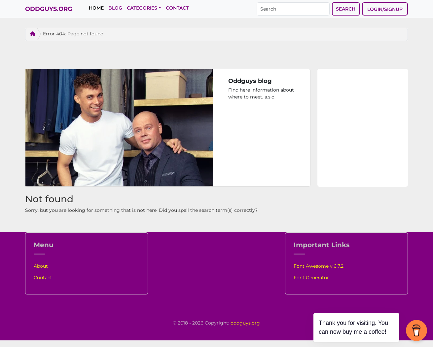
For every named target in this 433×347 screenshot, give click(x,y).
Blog (115, 8)
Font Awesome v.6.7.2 (318, 266)
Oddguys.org (46, 8)
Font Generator (311, 278)
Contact (177, 8)
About (41, 266)
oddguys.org (245, 323)
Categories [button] (142, 8)
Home (96, 8)
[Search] (293, 9)
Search (345, 9)
